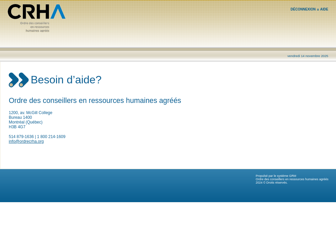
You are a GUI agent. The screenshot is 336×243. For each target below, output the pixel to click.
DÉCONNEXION (302, 9)
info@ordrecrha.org (26, 141)
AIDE (324, 9)
